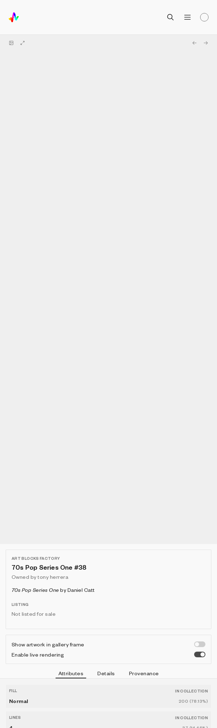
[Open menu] (187, 17)
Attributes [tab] (71, 674)
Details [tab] (106, 673)
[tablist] (108, 674)
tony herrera (53, 577)
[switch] (199, 644)
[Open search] (170, 17)
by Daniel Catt (53, 590)
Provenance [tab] (144, 673)
